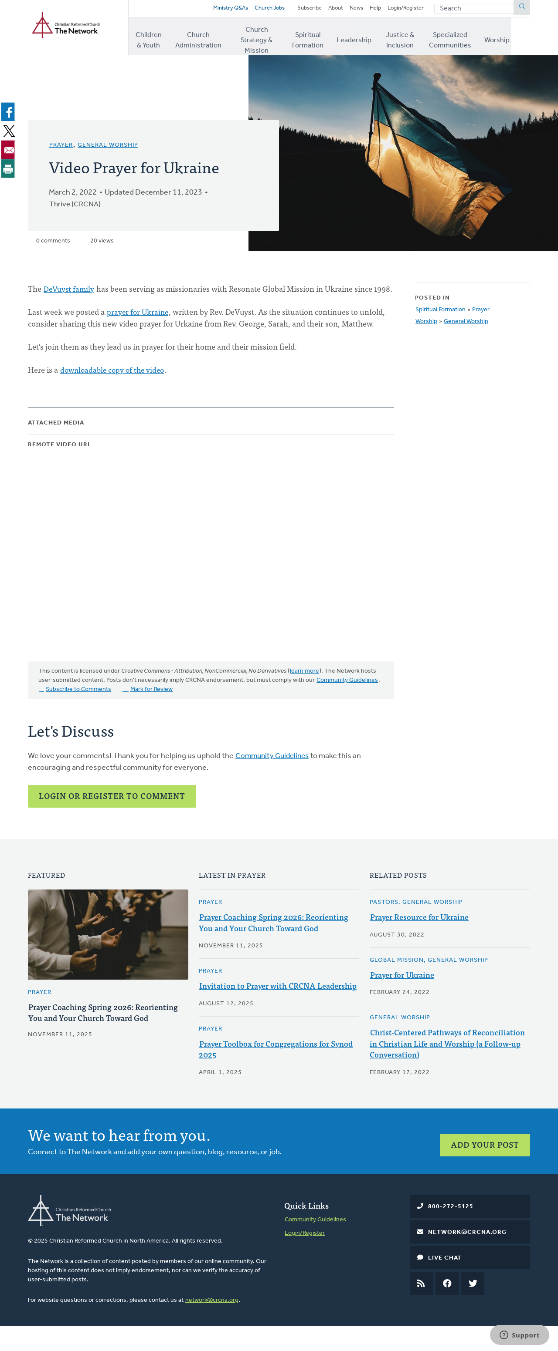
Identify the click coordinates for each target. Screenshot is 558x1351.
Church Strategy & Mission (262, 38)
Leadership (366, 38)
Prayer (61, 148)
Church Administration (201, 38)
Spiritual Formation (319, 38)
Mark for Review (151, 704)
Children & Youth (151, 38)
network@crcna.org (211, 1325)
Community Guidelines (347, 695)
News (350, 10)
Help (370, 10)
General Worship (108, 148)
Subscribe (299, 10)
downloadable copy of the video (114, 383)
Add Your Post (485, 1165)
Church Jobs (254, 10)
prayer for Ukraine (138, 326)
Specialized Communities (468, 38)
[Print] (9, 170)
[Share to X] (9, 133)
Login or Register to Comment (112, 810)
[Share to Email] (9, 152)
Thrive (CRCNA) (76, 207)
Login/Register (404, 10)
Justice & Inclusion (413, 38)
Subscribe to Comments (78, 704)
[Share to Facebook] (9, 114)
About (328, 10)
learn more (304, 686)
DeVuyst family (70, 291)
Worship (517, 38)
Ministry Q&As (211, 10)
